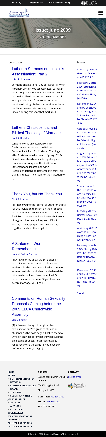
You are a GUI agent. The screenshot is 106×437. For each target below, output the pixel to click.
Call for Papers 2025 (20, 423)
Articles (15, 402)
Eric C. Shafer (19, 319)
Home (11, 372)
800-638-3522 (57, 396)
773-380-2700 (53, 401)
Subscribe (16, 392)
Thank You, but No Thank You (37, 194)
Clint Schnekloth (21, 199)
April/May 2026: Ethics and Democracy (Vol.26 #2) (87, 73)
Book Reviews (15, 412)
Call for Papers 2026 (20, 426)
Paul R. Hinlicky (20, 138)
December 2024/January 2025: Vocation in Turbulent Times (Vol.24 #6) (87, 277)
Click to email (74, 376)
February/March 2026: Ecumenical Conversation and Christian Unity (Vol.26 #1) (86, 90)
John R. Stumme (21, 79)
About (11, 375)
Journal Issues (16, 399)
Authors (15, 406)
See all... (81, 293)
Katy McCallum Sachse (24, 254)
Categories (17, 409)
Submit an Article (21, 395)
